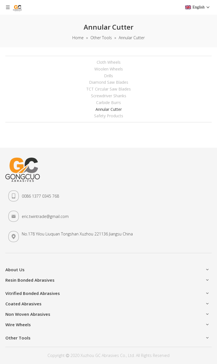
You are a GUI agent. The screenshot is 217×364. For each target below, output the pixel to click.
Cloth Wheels (109, 62)
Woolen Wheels (108, 69)
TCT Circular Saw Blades (108, 89)
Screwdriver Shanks (108, 95)
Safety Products (108, 115)
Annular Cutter (109, 109)
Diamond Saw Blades (108, 82)
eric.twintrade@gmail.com (45, 216)
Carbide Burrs (108, 102)
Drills (108, 75)
